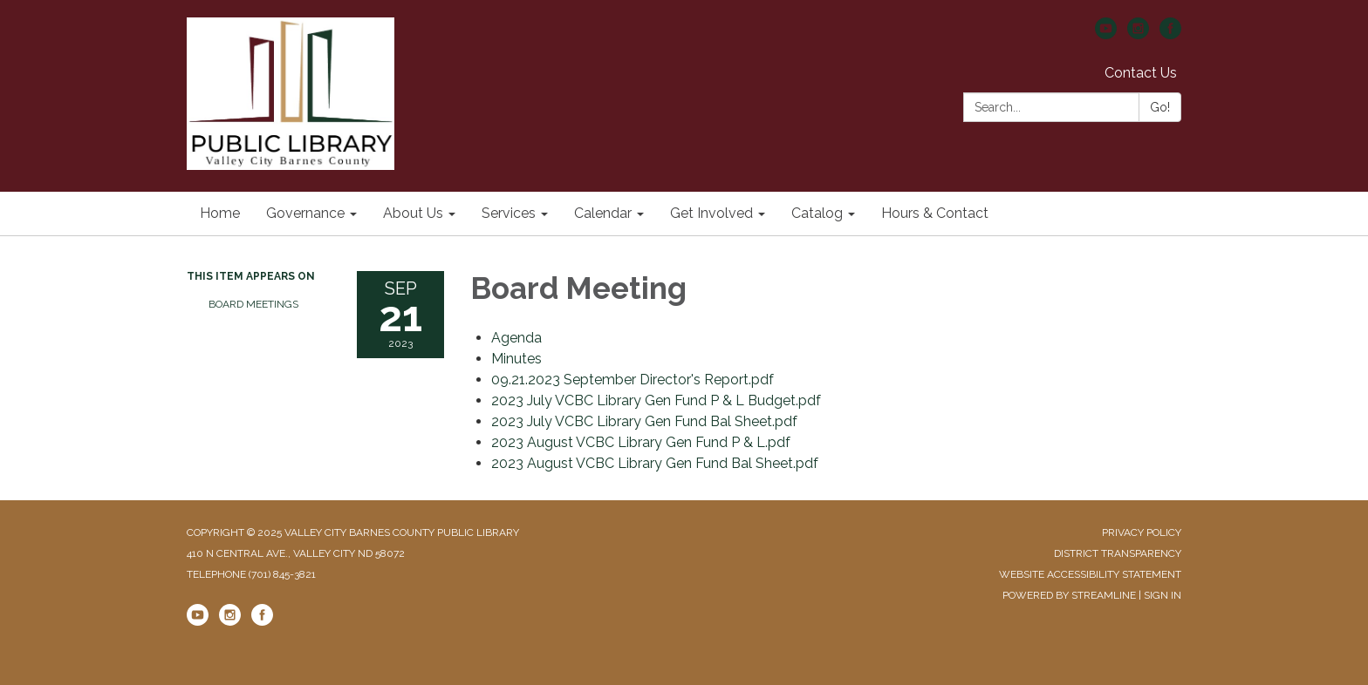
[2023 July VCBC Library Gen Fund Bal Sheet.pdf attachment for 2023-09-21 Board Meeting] (644, 421)
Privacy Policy (1141, 532)
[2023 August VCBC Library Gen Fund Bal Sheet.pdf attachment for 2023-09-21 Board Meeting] (654, 463)
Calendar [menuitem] (603, 213)
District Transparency (1117, 553)
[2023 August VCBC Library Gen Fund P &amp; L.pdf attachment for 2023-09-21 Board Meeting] (640, 442)
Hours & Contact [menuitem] (934, 213)
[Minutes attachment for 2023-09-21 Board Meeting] (516, 358)
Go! (1160, 107)
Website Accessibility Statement (1090, 574)
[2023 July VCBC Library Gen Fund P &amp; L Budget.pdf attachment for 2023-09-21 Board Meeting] (656, 400)
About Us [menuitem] (413, 213)
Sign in (1162, 595)
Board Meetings (253, 304)
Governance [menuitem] (305, 213)
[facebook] (1170, 34)
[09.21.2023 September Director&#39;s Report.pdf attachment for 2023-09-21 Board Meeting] (632, 379)
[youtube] (1106, 34)
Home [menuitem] (220, 213)
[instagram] (1138, 34)
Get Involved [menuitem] (711, 213)
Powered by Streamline (1069, 595)
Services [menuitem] (509, 213)
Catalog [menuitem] (817, 213)
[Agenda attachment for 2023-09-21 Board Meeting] (516, 337)
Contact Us (1141, 72)
